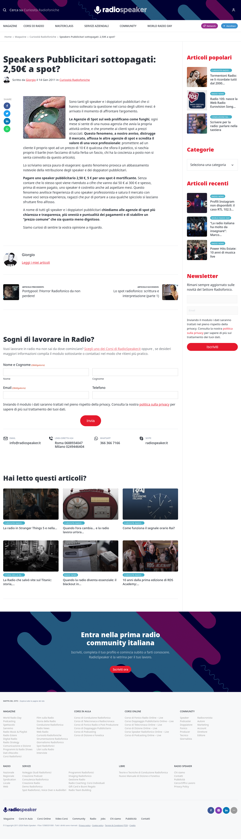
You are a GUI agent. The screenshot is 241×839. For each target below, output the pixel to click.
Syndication (9, 779)
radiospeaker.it (156, 443)
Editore (201, 735)
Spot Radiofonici (46, 745)
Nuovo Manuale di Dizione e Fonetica (139, 776)
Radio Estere (10, 735)
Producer (185, 731)
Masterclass (64, 26)
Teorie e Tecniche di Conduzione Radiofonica (143, 772)
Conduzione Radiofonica (222, 117)
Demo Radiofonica (32, 786)
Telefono (98, 388)
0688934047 (73, 443)
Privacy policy (85, 825)
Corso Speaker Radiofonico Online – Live (147, 731)
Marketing (203, 724)
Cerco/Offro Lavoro (184, 783)
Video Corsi (61, 818)
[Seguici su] (234, 810)
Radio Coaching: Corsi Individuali (87, 783)
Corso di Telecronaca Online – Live (143, 724)
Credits (133, 825)
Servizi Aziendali (96, 26)
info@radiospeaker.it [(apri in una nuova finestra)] (25, 443)
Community (128, 26)
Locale (6, 783)
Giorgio (31, 80)
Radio (93, 818)
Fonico (183, 728)
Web (5, 786)
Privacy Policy (181, 786)
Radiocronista (204, 717)
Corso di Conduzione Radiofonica (92, 717)
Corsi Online (44, 818)
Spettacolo (9, 724)
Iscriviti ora (120, 669)
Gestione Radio (77, 779)
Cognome (98, 378)
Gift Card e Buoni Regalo (82, 786)
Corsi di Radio (33, 26)
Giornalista (186, 738)
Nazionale (8, 772)
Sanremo (8, 728)
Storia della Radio (15, 575)
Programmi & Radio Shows (17, 749)
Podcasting (9, 721)
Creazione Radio (31, 783)
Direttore (202, 731)
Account (201, 728)
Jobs (103, 818)
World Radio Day (159, 26)
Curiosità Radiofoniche (43, 36)
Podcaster (185, 721)
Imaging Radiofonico (80, 776)
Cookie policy (97, 825)
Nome (6, 378)
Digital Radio (10, 738)
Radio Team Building (80, 790)
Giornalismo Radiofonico (50, 742)
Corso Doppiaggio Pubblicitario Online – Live (149, 721)
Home (8, 36)
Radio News (70, 575)
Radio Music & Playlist (15, 731)
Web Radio (42, 731)
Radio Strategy (11, 742)
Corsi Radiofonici (12, 756)
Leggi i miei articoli (36, 262)
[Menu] (233, 10)
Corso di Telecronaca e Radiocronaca (94, 721)
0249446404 (75, 446)
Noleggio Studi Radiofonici (36, 772)
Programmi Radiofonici (81, 772)
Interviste (42, 752)
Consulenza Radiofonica (35, 779)
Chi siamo (179, 772)
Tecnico (184, 735)
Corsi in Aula (26, 818)
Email (14, 388)
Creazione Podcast (32, 776)
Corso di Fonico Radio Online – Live (144, 717)
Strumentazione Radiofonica (52, 738)
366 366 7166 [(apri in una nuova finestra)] (110, 443)
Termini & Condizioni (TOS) (116, 825)
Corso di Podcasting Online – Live (143, 735)
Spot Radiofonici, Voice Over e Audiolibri (44, 790)
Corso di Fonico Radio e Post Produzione (96, 724)
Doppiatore (186, 724)
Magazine (10, 26)
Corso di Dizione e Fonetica (89, 735)
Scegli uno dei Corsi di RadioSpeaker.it (112, 349)
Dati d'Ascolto (10, 752)
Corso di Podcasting (85, 731)
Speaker (184, 717)
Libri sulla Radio (45, 749)
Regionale (8, 776)
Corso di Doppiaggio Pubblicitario (92, 728)
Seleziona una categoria (212, 165)
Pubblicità (179, 779)
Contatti (178, 776)
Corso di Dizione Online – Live (141, 728)
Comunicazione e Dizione (17, 745)
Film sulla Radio (45, 717)
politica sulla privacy (154, 404)
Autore (201, 721)
